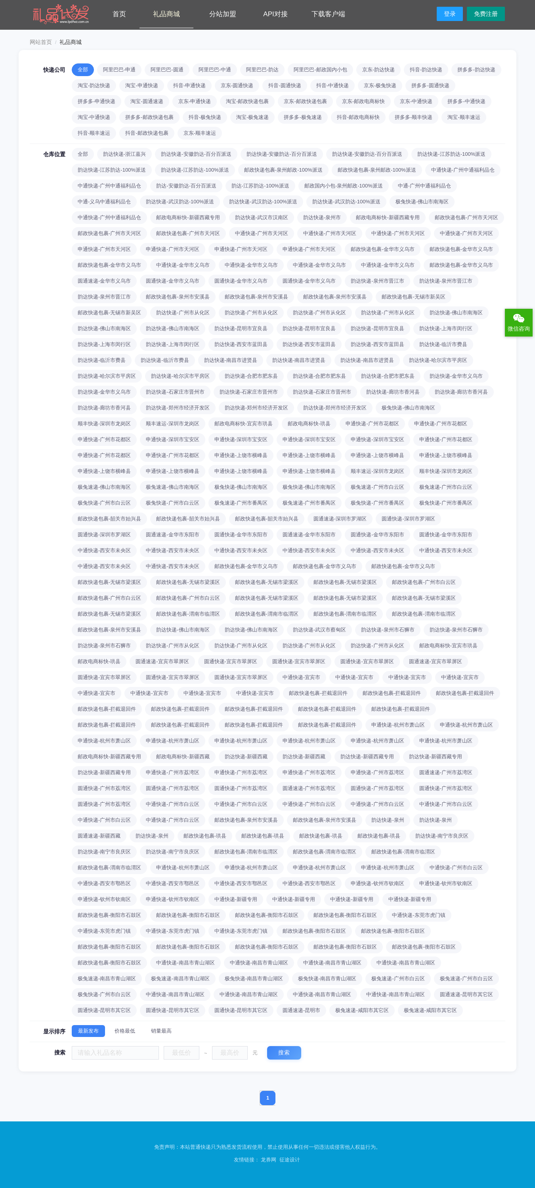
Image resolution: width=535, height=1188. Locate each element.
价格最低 (125, 1031)
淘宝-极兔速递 (252, 117)
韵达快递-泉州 (387, 820)
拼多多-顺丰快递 (413, 117)
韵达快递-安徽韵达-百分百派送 (196, 154)
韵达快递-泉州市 (322, 217)
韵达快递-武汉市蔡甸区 (319, 630)
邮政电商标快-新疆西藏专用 (188, 217)
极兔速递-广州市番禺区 (241, 503)
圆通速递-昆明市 (301, 1010)
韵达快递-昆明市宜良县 (241, 328)
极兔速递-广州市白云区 (377, 487)
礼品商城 (166, 14)
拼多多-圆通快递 (430, 85)
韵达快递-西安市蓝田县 (241, 344)
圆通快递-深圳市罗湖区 (408, 519)
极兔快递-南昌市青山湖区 (254, 978)
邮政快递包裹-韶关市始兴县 (109, 519)
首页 (119, 14)
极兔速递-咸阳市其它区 (361, 1010)
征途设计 (289, 1160)
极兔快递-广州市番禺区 (377, 503)
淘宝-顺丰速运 (463, 117)
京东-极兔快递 (380, 85)
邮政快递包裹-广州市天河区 (466, 217)
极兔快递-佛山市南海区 (422, 202)
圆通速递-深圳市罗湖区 (340, 519)
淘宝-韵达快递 (94, 85)
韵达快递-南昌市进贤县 (230, 360)
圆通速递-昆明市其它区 (466, 994)
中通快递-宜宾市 (301, 677)
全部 (83, 70)
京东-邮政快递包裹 (305, 101)
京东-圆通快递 (237, 85)
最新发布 (88, 1031)
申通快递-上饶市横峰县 (241, 455)
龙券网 (268, 1160)
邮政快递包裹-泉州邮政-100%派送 (283, 170)
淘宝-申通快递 (141, 85)
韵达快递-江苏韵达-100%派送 (451, 154)
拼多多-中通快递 (466, 101)
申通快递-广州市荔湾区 (172, 772)
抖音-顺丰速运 (94, 133)
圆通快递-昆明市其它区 (104, 1010)
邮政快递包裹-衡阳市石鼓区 (109, 915)
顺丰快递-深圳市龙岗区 (104, 424)
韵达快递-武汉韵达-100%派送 (180, 202)
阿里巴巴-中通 (215, 70)
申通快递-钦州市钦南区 (377, 883)
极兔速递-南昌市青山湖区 (107, 978)
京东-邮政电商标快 (363, 101)
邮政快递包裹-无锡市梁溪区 (109, 582)
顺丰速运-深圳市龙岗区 (172, 424)
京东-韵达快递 (378, 70)
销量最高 (161, 1031)
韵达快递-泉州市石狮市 (387, 630)
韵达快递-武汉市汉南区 (261, 217)
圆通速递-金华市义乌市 (104, 281)
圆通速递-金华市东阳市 (172, 535)
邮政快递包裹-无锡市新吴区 (413, 297)
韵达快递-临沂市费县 (443, 344)
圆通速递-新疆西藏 (99, 836)
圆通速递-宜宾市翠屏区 (162, 661)
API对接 (275, 14)
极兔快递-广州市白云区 (104, 503)
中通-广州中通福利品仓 (424, 186)
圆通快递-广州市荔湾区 (104, 788)
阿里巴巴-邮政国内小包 (320, 70)
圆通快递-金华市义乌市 (172, 281)
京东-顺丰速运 (199, 133)
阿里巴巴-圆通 (167, 70)
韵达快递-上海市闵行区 (445, 328)
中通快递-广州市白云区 (172, 804)
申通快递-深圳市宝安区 (172, 439)
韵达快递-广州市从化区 (182, 313)
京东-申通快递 (194, 101)
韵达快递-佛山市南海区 (456, 313)
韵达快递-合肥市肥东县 (251, 376)
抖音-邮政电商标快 (358, 117)
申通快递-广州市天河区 (104, 249)
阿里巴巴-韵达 (262, 70)
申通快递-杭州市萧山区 (397, 725)
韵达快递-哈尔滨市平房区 (438, 360)
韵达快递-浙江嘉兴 (124, 154)
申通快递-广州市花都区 (372, 424)
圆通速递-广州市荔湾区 (445, 772)
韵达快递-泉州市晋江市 (377, 281)
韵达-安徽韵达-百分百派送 (186, 186)
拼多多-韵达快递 (476, 70)
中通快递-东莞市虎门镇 (418, 915)
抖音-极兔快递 (205, 117)
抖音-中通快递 (332, 85)
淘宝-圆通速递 (146, 101)
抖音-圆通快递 (284, 85)
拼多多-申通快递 (96, 101)
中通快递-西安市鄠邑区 (104, 883)
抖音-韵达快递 (426, 70)
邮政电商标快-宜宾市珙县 (243, 424)
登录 (450, 13)
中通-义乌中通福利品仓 (104, 202)
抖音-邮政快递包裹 (146, 133)
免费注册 (486, 13)
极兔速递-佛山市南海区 (104, 487)
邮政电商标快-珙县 (309, 424)
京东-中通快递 (416, 101)
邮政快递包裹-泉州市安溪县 (177, 297)
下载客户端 (328, 14)
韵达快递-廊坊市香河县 (392, 392)
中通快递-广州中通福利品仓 (463, 170)
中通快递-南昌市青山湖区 (185, 963)
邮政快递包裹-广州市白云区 (423, 582)
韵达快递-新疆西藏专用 (367, 756)
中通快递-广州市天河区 (261, 233)
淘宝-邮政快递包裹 (247, 101)
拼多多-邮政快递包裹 (149, 117)
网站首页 (41, 42)
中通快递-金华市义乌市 (182, 265)
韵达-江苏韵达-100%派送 (260, 186)
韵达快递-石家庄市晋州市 (175, 392)
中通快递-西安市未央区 (104, 550)
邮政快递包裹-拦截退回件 (318, 693)
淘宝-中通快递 (94, 117)
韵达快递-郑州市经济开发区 (177, 408)
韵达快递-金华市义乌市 (456, 376)
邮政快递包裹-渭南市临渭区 (188, 614)
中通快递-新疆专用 (235, 899)
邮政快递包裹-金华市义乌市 (382, 249)
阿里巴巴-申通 (119, 70)
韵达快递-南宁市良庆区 (441, 836)
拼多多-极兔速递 (302, 117)
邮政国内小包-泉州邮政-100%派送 (343, 186)
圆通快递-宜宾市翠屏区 (230, 661)
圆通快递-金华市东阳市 (241, 535)
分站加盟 (222, 14)
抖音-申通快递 (189, 85)
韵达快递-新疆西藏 (246, 756)
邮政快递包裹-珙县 (204, 836)
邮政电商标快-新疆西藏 (182, 756)
